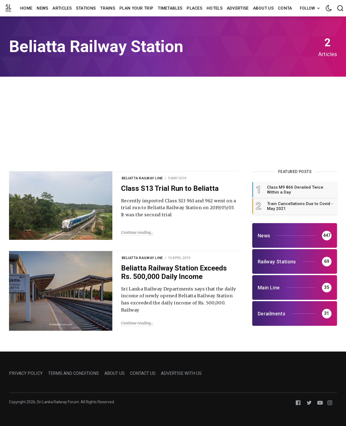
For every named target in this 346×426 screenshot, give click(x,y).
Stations (86, 8)
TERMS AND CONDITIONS (73, 373)
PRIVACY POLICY (26, 373)
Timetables (170, 8)
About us (263, 8)
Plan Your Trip (136, 8)
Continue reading (136, 232)
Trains (107, 8)
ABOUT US (114, 373)
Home (26, 8)
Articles (61, 8)
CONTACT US (143, 373)
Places (194, 8)
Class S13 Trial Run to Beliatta (170, 188)
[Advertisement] (173, 123)
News (42, 8)
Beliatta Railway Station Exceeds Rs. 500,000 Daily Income (174, 272)
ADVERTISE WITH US (181, 373)
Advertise (238, 8)
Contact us (291, 8)
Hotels (214, 8)
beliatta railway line (142, 178)
